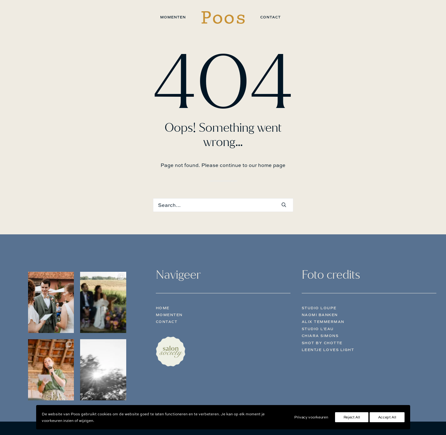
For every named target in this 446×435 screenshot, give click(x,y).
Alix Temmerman (323, 322)
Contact (270, 17)
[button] (283, 204)
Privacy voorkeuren (311, 417)
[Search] (223, 205)
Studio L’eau (318, 329)
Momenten (173, 17)
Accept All (387, 417)
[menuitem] (173, 17)
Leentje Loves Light (328, 350)
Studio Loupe (319, 308)
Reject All (351, 417)
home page (271, 165)
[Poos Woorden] (223, 17)
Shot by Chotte (322, 343)
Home (163, 308)
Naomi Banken (320, 315)
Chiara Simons (320, 336)
